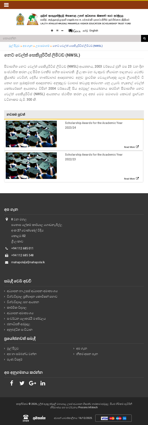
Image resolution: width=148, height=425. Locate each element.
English (94, 30)
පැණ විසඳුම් (14, 359)
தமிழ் (86, 30)
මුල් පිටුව (13, 348)
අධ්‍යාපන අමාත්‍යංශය (20, 313)
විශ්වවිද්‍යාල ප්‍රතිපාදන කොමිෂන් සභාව (32, 296)
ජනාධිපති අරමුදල (18, 324)
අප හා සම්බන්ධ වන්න (22, 354)
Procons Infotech (88, 407)
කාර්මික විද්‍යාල (17, 307)
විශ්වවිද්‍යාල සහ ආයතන (23, 302)
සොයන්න (144, 38)
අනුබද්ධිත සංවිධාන (20, 329)
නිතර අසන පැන (87, 354)
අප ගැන (81, 348)
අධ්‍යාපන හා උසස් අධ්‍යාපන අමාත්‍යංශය (32, 291)
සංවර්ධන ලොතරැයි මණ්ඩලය (26, 318)
